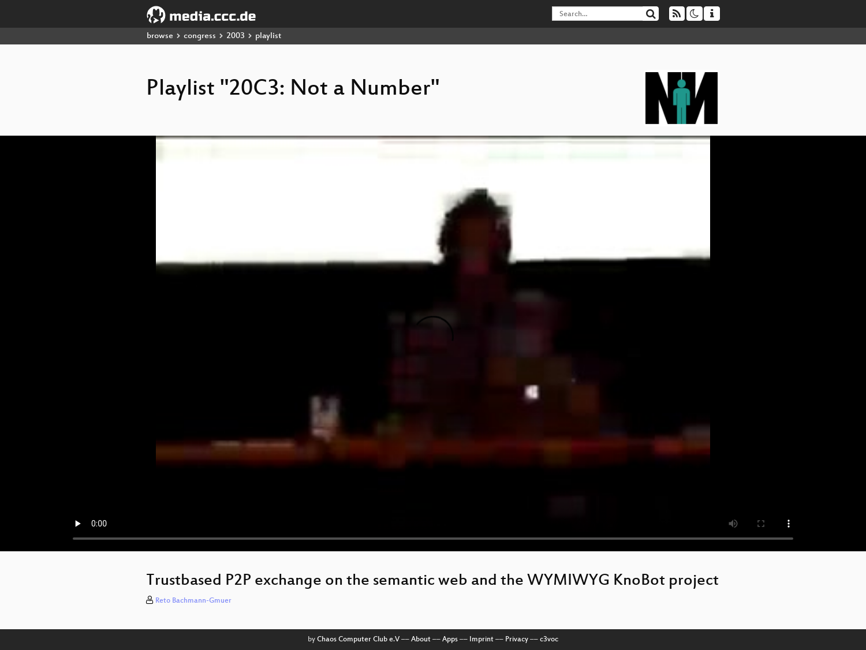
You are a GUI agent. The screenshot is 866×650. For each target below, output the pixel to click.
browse (160, 36)
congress (200, 36)
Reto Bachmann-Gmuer (193, 601)
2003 (235, 36)
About (421, 640)
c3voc (549, 640)
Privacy (516, 640)
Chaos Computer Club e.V (358, 640)
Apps (450, 640)
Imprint (481, 640)
